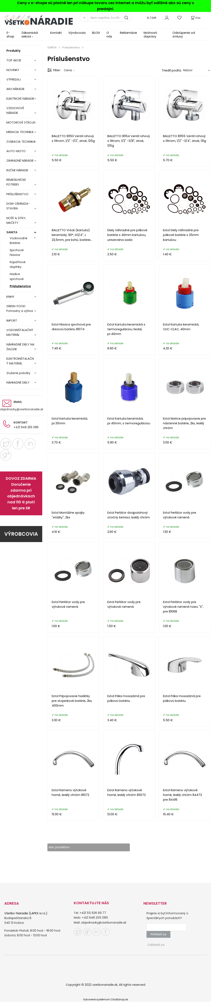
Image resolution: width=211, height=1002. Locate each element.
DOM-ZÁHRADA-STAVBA (18, 206)
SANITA (11, 232)
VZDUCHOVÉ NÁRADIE (15, 110)
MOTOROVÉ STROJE (20, 122)
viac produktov (63, 847)
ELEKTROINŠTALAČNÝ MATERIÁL (20, 361)
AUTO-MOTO (16, 151)
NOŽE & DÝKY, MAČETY (16, 220)
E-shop (10, 34)
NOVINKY (12, 70)
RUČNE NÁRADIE (17, 170)
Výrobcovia (77, 33)
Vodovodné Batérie (18, 240)
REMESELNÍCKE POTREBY (16, 182)
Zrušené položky (18, 373)
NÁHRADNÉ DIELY (17, 382)
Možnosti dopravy (150, 34)
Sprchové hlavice (17, 252)
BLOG (96, 33)
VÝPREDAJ (13, 79)
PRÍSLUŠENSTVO (17, 194)
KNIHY (10, 297)
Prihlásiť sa (158, 934)
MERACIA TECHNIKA (20, 132)
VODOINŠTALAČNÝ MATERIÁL (19, 332)
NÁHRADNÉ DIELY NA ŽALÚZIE (20, 346)
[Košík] (195, 18)
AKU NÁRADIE (15, 89)
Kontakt (56, 33)
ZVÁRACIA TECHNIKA (20, 142)
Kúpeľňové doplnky (18, 264)
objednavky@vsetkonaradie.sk (21, 409)
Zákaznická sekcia (29, 34)
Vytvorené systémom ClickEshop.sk (105, 999)
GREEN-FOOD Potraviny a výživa (19, 308)
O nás (109, 34)
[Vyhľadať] (83, 18)
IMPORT (11, 320)
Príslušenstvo (20, 286)
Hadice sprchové (17, 276)
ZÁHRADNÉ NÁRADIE (20, 161)
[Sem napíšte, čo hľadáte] (110, 18)
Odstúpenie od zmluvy (183, 34)
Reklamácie (128, 33)
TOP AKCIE (13, 60)
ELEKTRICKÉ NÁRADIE (20, 99)
